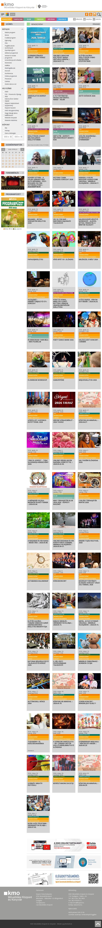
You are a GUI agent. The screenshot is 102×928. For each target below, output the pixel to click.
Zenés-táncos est (10, 84)
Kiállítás (7, 65)
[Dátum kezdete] (7, 137)
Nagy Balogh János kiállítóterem (11, 114)
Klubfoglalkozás (10, 68)
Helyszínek (7, 88)
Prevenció (62, 19)
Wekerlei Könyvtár (11, 118)
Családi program (10, 38)
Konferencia (9, 73)
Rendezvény (6, 19)
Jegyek (13, 14)
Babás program (10, 32)
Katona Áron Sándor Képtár (11, 100)
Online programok (11, 76)
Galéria (87, 19)
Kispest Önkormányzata (44, 894)
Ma (6, 128)
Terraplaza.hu (40, 903)
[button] (7, 15)
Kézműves (8, 63)
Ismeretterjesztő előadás (13, 60)
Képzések (51, 19)
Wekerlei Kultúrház (11, 120)
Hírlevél (77, 19)
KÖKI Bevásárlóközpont (44, 896)
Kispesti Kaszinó (10, 108)
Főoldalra (96, 24)
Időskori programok (11, 53)
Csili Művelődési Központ (44, 905)
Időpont (6, 125)
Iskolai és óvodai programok (10, 57)
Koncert (7, 71)
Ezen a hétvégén (10, 133)
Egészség (8, 40)
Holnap (7, 131)
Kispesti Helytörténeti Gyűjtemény (12, 104)
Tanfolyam (17, 19)
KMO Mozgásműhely (12, 110)
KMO (6, 92)
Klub (29, 19)
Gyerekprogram (10, 50)
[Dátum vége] (18, 137)
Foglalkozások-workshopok (10, 47)
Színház (7, 81)
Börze (7, 35)
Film (6, 43)
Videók (97, 19)
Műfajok (6, 29)
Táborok (40, 19)
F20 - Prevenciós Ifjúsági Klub (13, 95)
